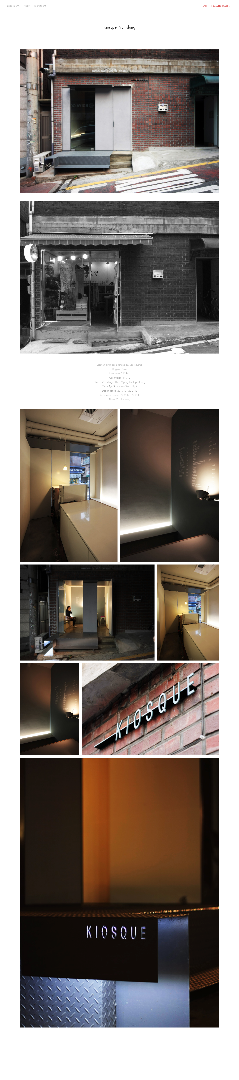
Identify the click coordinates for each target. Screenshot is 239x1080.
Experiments (13, 5)
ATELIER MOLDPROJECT (217, 6)
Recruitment (40, 5)
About (27, 5)
